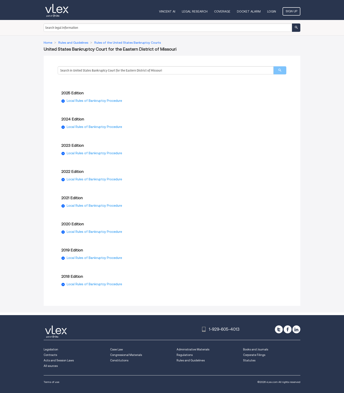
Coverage (222, 11)
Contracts (50, 355)
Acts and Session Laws (59, 360)
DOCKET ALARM (249, 11)
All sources (51, 366)
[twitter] (279, 329)
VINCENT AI (167, 11)
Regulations (185, 355)
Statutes (249, 360)
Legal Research (195, 11)
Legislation (51, 349)
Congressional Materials (126, 355)
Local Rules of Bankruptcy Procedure (94, 100)
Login (271, 11)
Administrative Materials (193, 349)
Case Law (116, 349)
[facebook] (288, 329)
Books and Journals (255, 349)
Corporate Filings (254, 355)
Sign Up (291, 11)
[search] (279, 70)
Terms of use (51, 381)
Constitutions (119, 360)
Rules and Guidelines (191, 360)
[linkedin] (296, 329)
